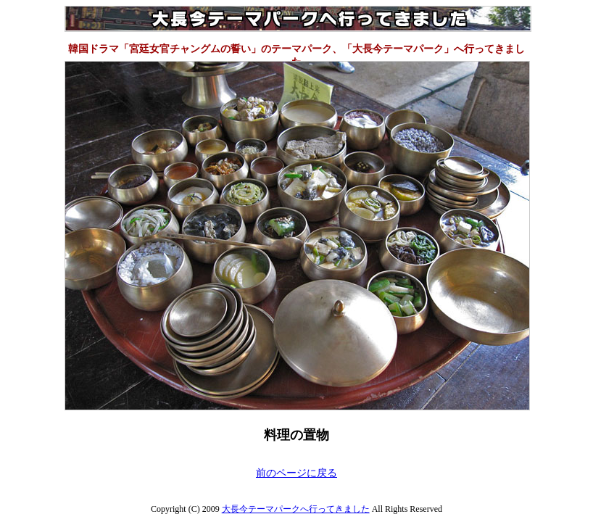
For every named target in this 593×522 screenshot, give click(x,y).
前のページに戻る (296, 473)
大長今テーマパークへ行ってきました (296, 509)
